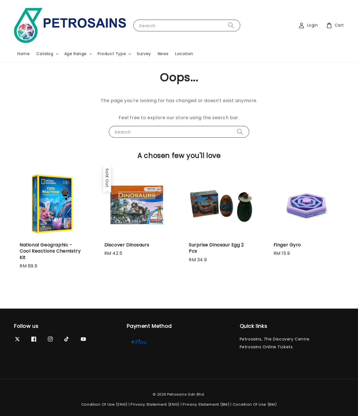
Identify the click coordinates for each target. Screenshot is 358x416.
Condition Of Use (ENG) (104, 404)
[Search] (231, 25)
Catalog (44, 53)
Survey (144, 54)
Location (184, 54)
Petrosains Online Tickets (266, 347)
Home (23, 54)
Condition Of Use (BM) (255, 404)
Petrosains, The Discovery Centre (275, 339)
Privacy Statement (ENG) (155, 404)
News (163, 54)
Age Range (75, 53)
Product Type (112, 53)
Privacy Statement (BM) (206, 404)
